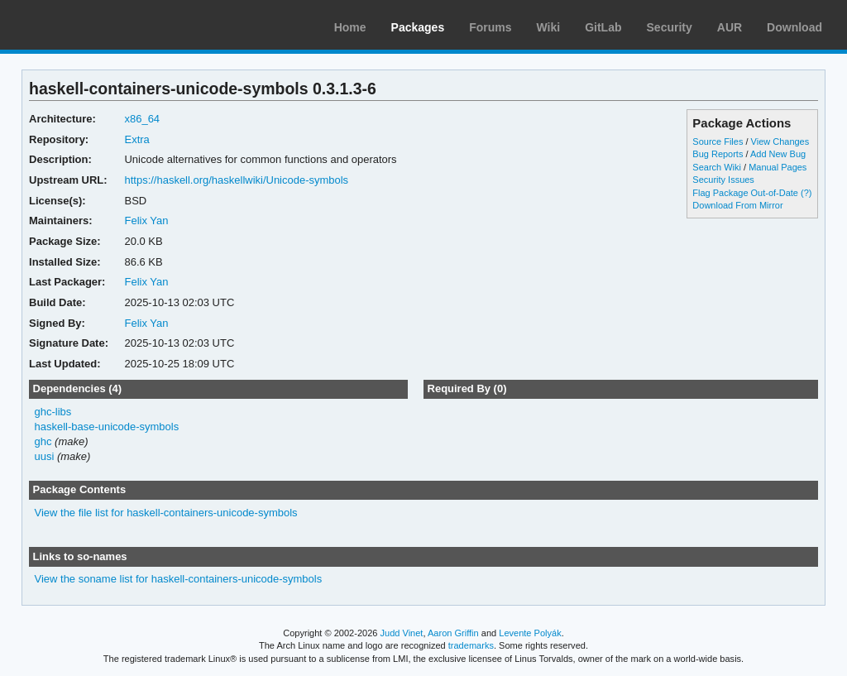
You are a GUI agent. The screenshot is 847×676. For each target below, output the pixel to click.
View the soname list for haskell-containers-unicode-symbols (179, 579)
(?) (806, 193)
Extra (136, 139)
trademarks (471, 645)
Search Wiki (716, 167)
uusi (45, 456)
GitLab (603, 27)
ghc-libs (53, 411)
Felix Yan (146, 220)
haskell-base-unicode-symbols (107, 426)
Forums (490, 27)
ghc (43, 441)
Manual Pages (777, 167)
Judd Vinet (402, 633)
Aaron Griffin (453, 633)
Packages (418, 27)
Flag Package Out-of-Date (745, 193)
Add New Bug (778, 154)
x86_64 (142, 119)
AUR (729, 27)
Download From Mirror (737, 205)
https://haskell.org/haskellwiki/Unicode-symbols (236, 180)
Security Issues (723, 180)
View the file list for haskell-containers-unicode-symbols (166, 512)
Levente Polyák (530, 633)
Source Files (717, 141)
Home (350, 27)
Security (669, 27)
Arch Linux (91, 24)
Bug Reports (717, 154)
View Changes (780, 141)
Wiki (549, 27)
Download (794, 27)
